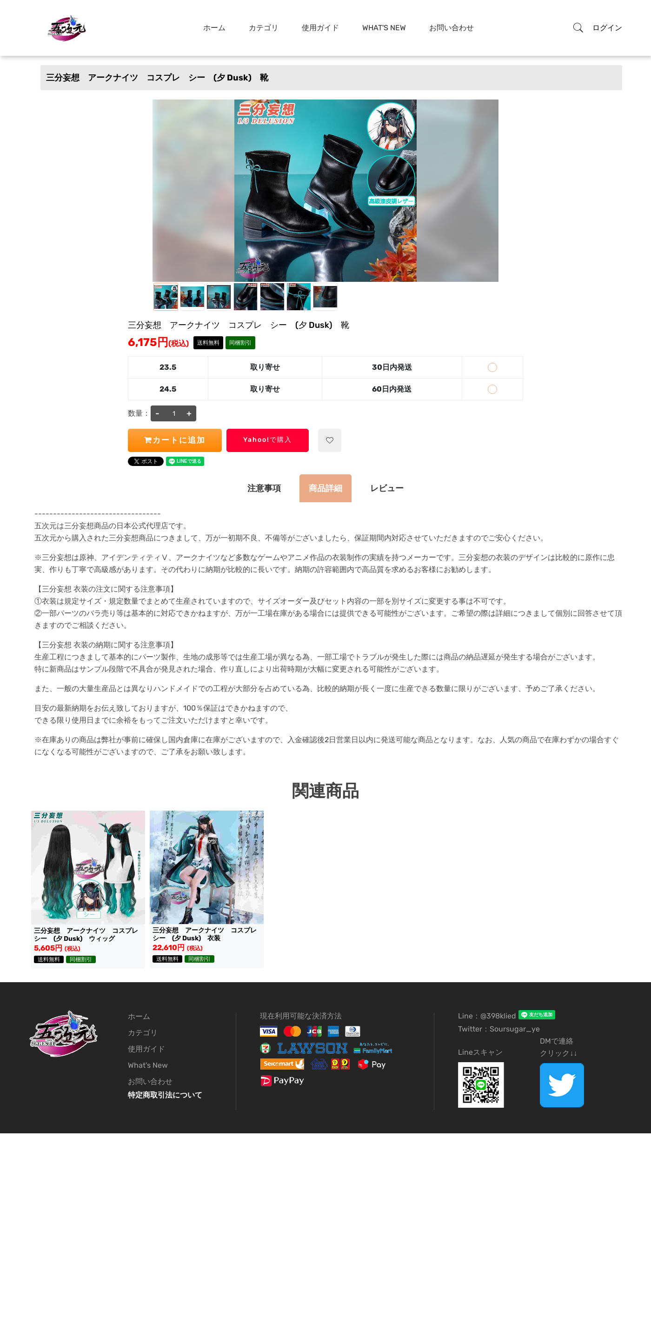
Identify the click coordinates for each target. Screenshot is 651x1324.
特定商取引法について (165, 1095)
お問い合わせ (451, 27)
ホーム (214, 27)
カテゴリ (264, 27)
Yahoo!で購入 (267, 440)
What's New (384, 27)
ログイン (607, 27)
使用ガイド (320, 27)
